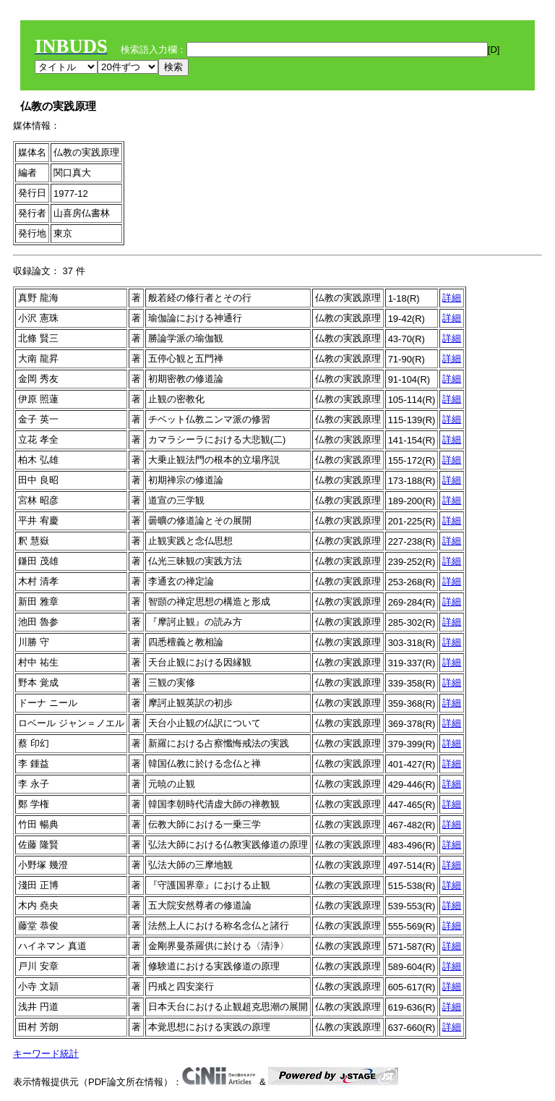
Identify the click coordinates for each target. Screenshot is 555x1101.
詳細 (451, 297)
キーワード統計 (46, 1053)
